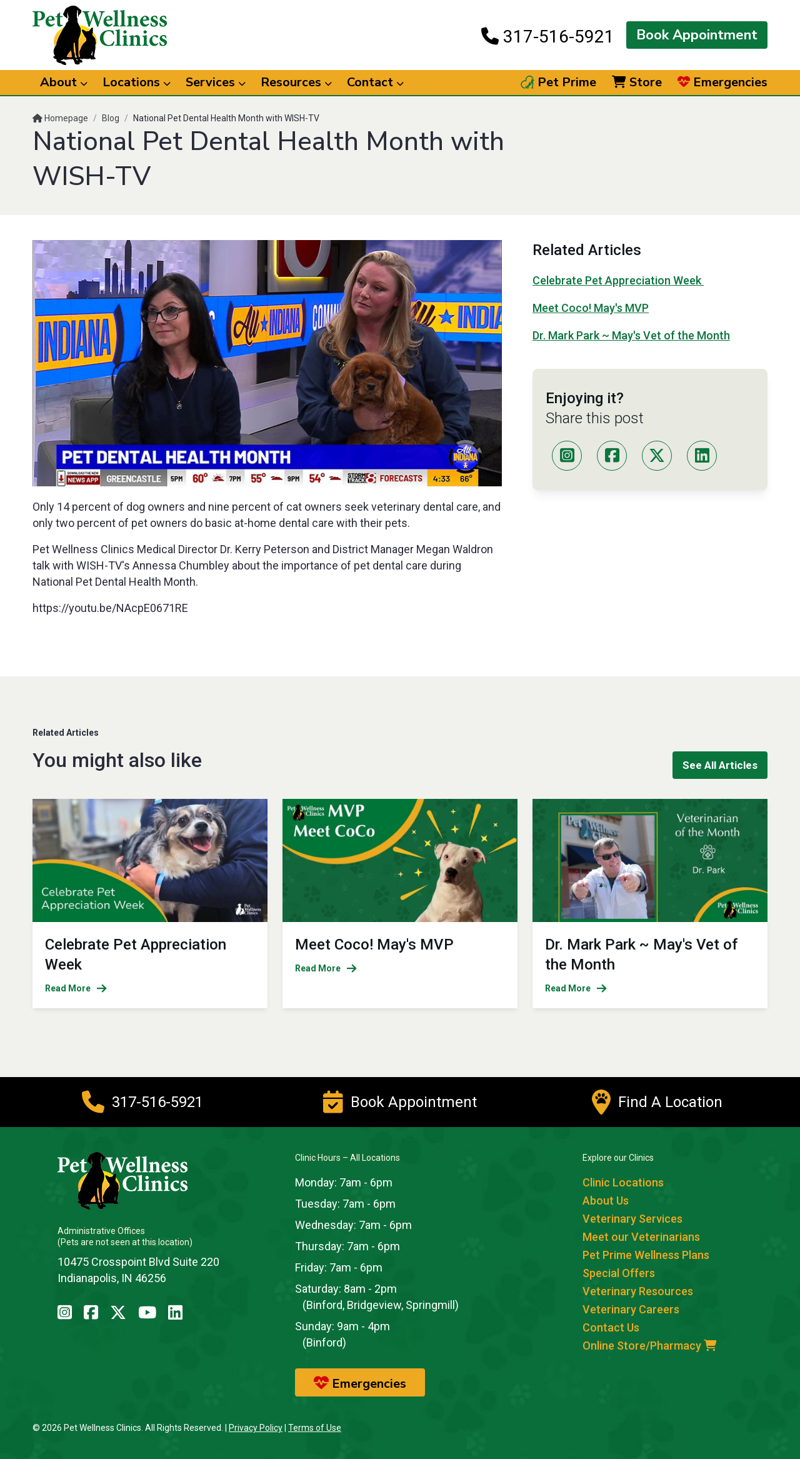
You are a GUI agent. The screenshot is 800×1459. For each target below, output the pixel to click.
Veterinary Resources (637, 1291)
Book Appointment (697, 35)
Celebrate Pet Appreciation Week (618, 280)
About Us (605, 1200)
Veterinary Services (632, 1218)
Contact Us (610, 1327)
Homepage (60, 118)
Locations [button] (136, 82)
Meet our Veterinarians (641, 1236)
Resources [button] (296, 82)
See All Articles (720, 765)
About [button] (64, 82)
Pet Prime (558, 82)
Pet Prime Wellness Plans (645, 1254)
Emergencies (723, 82)
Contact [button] (375, 82)
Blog (110, 118)
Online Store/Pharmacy (649, 1345)
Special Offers (618, 1273)
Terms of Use (314, 1428)
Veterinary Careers (630, 1309)
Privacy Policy (255, 1428)
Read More (76, 988)
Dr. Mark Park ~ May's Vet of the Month (631, 335)
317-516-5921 (547, 36)
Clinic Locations (623, 1182)
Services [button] (216, 82)
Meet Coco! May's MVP (590, 307)
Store (637, 82)
